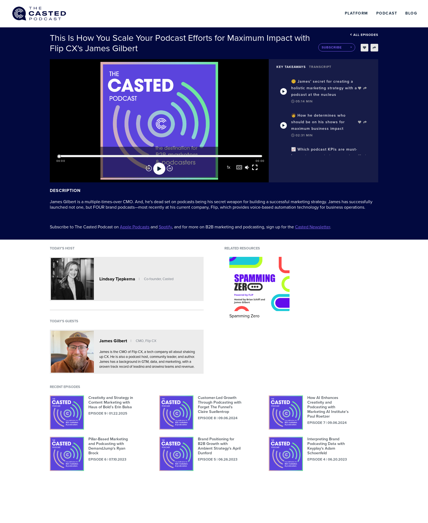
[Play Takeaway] (283, 91)
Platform (356, 13)
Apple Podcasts (134, 227)
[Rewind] (149, 169)
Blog (411, 13)
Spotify (165, 227)
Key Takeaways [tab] (291, 67)
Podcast (386, 13)
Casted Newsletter (312, 227)
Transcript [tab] (320, 67)
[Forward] (169, 169)
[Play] (159, 169)
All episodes (364, 35)
